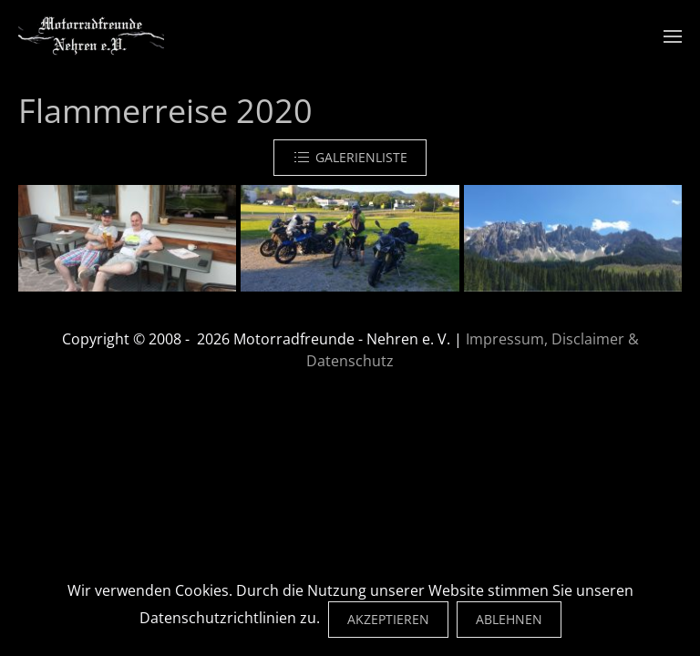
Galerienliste (350, 158)
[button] (673, 36)
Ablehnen (509, 619)
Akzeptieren (388, 619)
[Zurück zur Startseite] (91, 36)
